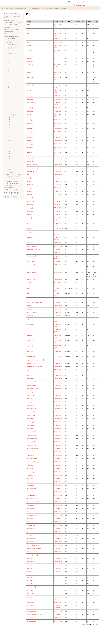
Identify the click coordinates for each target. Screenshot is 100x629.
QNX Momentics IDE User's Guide (13, 14)
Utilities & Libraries (34, 8)
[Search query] (75, 1)
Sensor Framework (10, 34)
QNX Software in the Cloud (11, 190)
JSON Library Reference (13, 177)
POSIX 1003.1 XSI (59, 111)
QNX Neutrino (58, 39)
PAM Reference (10, 179)
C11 (55, 58)
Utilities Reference (11, 181)
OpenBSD (57, 201)
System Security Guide (11, 36)
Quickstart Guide (10, 20)
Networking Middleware (12, 29)
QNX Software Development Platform (16, 8)
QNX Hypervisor (8, 187)
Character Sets (12, 53)
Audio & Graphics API (11, 25)
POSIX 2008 (57, 181)
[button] (3, 14)
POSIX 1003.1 (57, 178)
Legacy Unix (57, 30)
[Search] (84, 1)
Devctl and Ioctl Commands (14, 174)
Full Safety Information (59, 8)
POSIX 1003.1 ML (59, 229)
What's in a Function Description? (13, 48)
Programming (9, 31)
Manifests (10, 51)
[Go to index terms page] (64, 2)
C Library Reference (46, 8)
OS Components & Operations (13, 22)
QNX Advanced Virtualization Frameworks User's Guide (12, 193)
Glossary (10, 172)
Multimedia (8, 27)
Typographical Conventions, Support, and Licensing (12, 197)
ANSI (55, 25)
